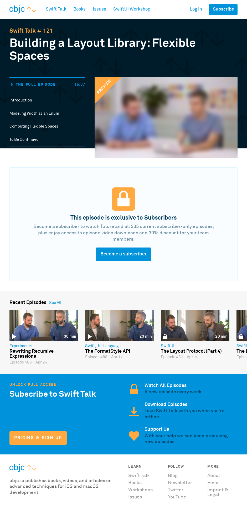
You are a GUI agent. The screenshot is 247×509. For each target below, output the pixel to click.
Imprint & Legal (217, 492)
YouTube (177, 497)
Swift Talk (22, 31)
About (213, 475)
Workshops (140, 490)
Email (213, 483)
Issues (135, 497)
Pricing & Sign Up (38, 438)
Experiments (20, 346)
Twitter (175, 490)
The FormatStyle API (107, 351)
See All (55, 303)
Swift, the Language (103, 346)
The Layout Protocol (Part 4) (191, 351)
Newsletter (180, 483)
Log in (196, 9)
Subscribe (223, 9)
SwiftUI (167, 346)
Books (135, 483)
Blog (173, 475)
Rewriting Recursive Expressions (31, 354)
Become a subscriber (123, 254)
